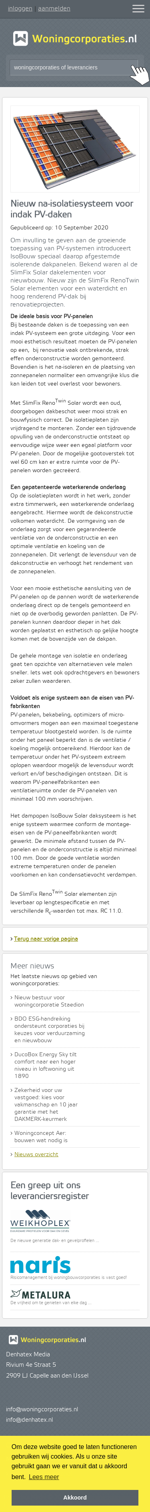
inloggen (20, 8)
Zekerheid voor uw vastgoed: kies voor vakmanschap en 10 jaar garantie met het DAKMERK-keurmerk (46, 1105)
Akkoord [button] (74, 1497)
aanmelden (54, 8)
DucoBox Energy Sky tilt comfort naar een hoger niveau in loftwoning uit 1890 (45, 1065)
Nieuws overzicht (36, 1154)
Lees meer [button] (44, 1476)
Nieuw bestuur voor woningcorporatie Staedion (49, 1001)
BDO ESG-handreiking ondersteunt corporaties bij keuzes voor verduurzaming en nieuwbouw (49, 1029)
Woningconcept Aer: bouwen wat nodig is (41, 1137)
